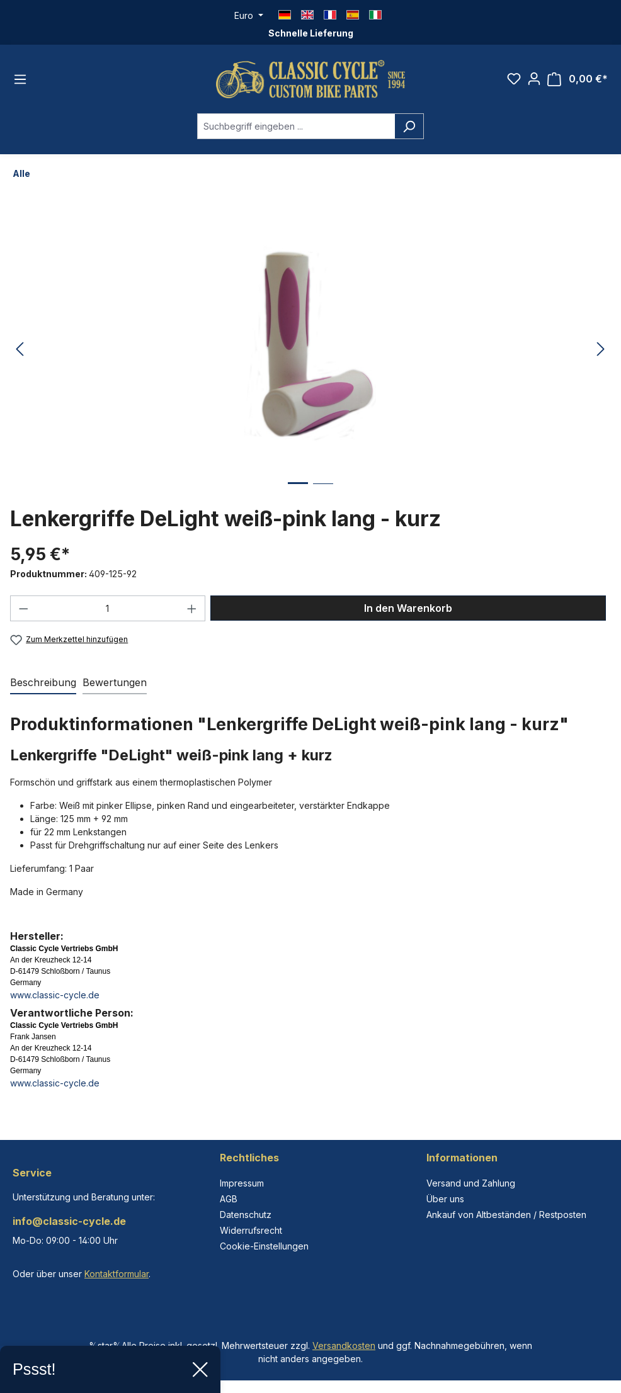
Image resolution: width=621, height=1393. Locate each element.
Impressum (242, 1183)
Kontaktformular (116, 1273)
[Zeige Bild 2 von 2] (323, 493)
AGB (228, 1198)
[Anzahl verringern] (23, 608)
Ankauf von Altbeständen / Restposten (506, 1214)
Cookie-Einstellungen (264, 1246)
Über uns (445, 1198)
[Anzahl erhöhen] (192, 608)
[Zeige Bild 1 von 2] (298, 492)
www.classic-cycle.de (55, 995)
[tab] (43, 683)
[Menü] (20, 79)
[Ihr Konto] (534, 78)
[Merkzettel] (513, 78)
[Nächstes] (600, 349)
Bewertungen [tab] (115, 682)
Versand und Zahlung (470, 1183)
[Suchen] (409, 126)
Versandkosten (343, 1345)
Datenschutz (245, 1214)
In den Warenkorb (408, 608)
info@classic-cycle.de (69, 1221)
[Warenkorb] (577, 79)
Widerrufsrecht (251, 1230)
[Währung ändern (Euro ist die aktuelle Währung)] (248, 15)
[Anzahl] (108, 608)
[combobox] (296, 126)
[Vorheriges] (19, 349)
